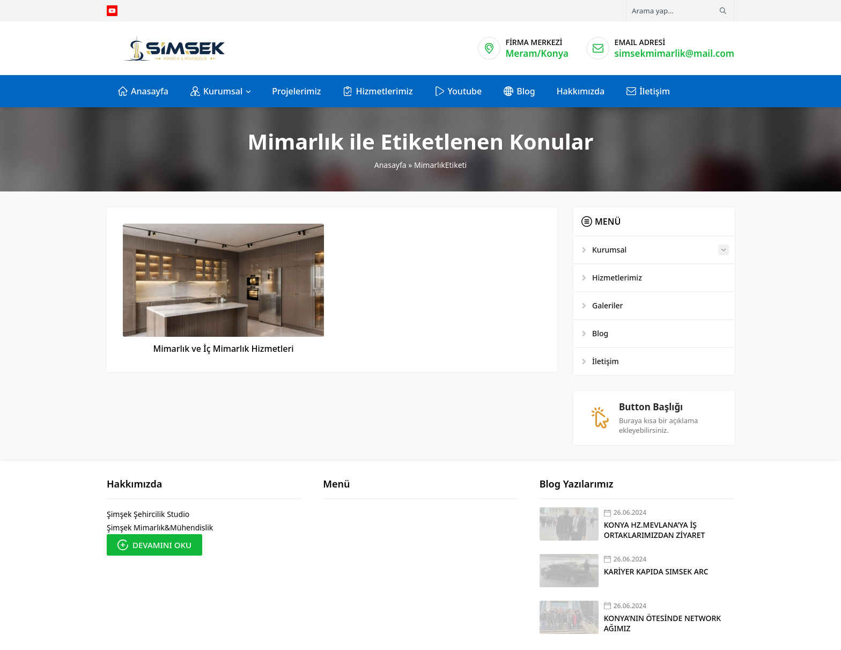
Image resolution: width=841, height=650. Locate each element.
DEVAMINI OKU (154, 545)
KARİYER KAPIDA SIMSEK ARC (656, 571)
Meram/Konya (537, 53)
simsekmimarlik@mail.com (674, 53)
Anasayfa (390, 165)
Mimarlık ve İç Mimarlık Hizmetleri (223, 348)
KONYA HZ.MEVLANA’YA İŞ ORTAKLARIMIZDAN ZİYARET (654, 530)
